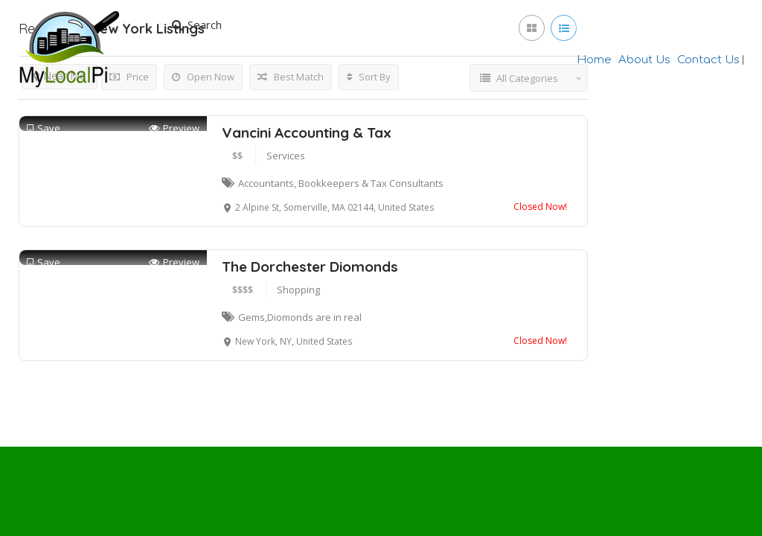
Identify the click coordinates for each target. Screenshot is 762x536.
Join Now (612, 25)
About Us (644, 60)
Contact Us (708, 60)
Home (594, 60)
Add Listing (693, 24)
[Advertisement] (381, 208)
